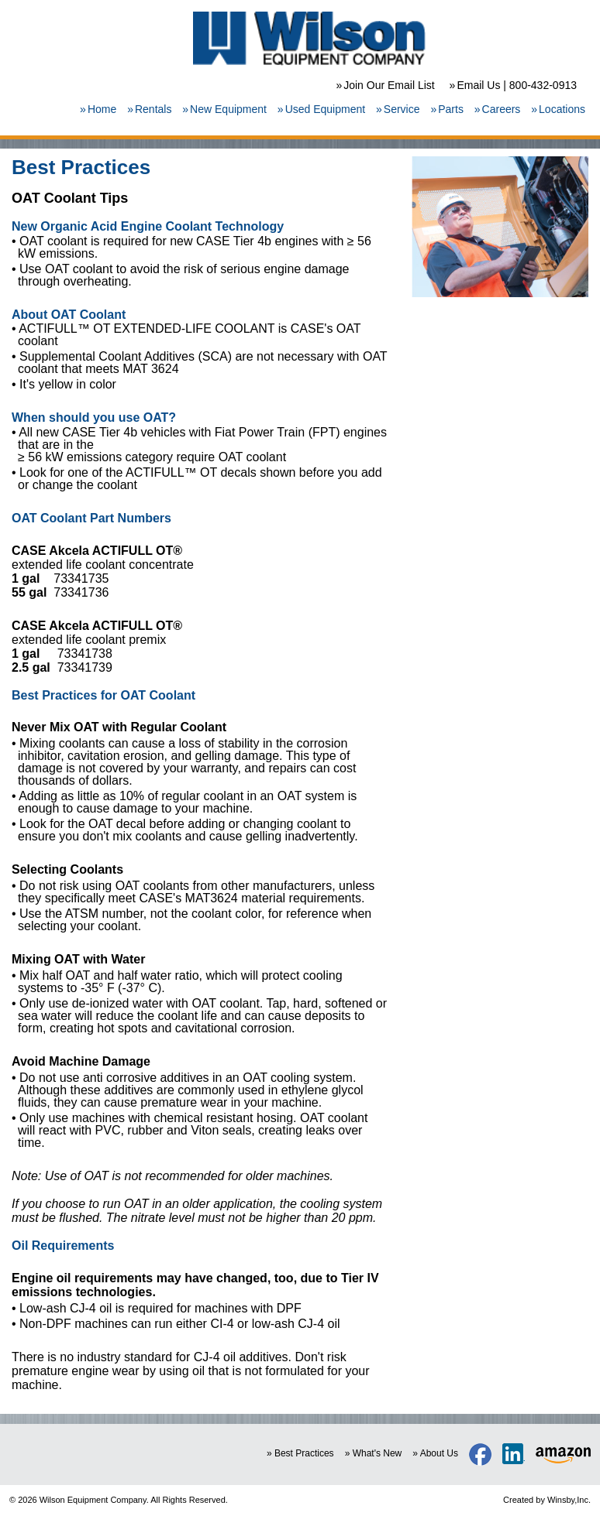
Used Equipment (325, 109)
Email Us (478, 85)
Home (102, 109)
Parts (451, 109)
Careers (501, 109)
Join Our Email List (388, 85)
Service (402, 109)
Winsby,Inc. (569, 1499)
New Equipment (228, 109)
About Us (439, 1453)
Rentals (153, 109)
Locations (562, 109)
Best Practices (304, 1453)
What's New (377, 1453)
